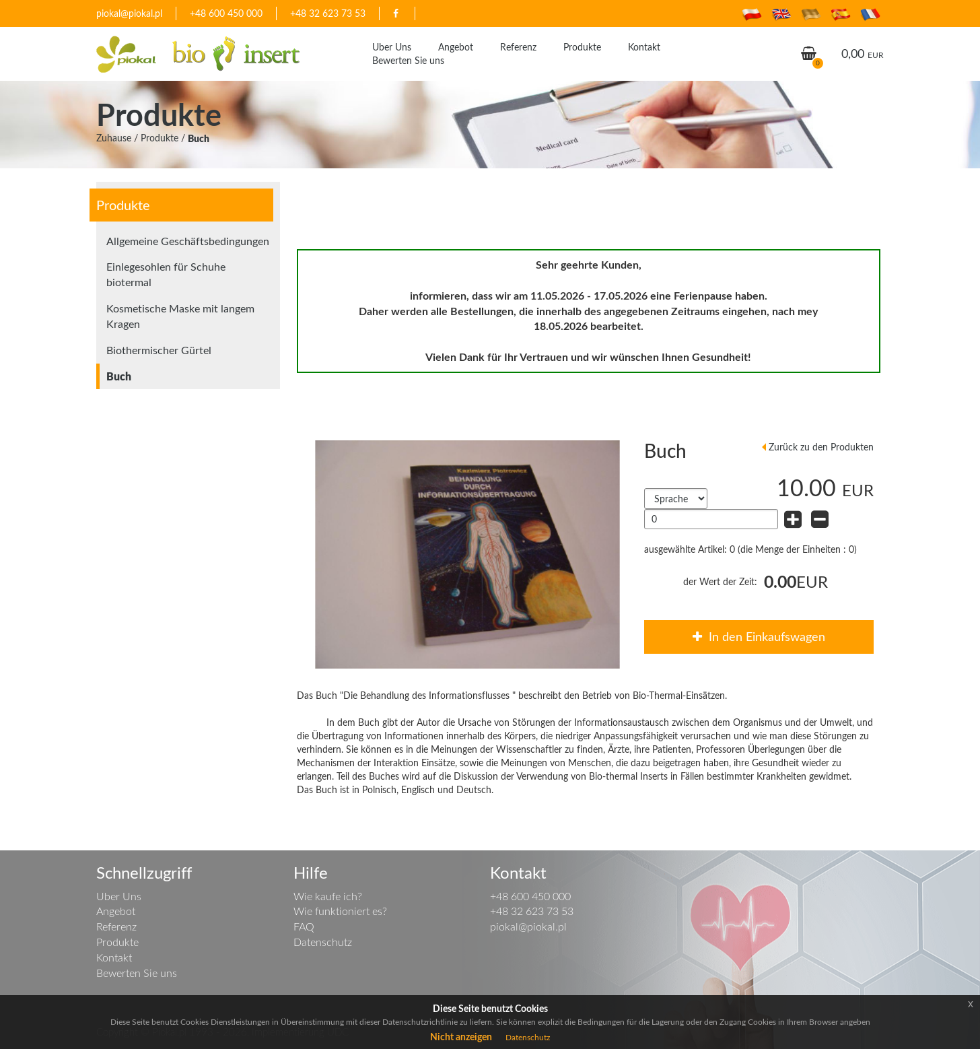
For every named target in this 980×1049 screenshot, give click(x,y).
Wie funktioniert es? (340, 911)
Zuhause (113, 137)
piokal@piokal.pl (129, 13)
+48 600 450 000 (226, 13)
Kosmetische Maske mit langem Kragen (180, 316)
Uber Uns (391, 46)
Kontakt (644, 46)
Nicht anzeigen (461, 1036)
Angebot (455, 46)
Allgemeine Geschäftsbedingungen (187, 241)
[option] (467, 554)
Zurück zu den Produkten (821, 446)
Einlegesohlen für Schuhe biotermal (165, 274)
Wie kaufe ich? (327, 896)
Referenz (518, 46)
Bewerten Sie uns (408, 60)
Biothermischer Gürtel (158, 350)
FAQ (303, 926)
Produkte (582, 46)
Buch (198, 138)
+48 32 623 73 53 (327, 13)
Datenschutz (322, 942)
